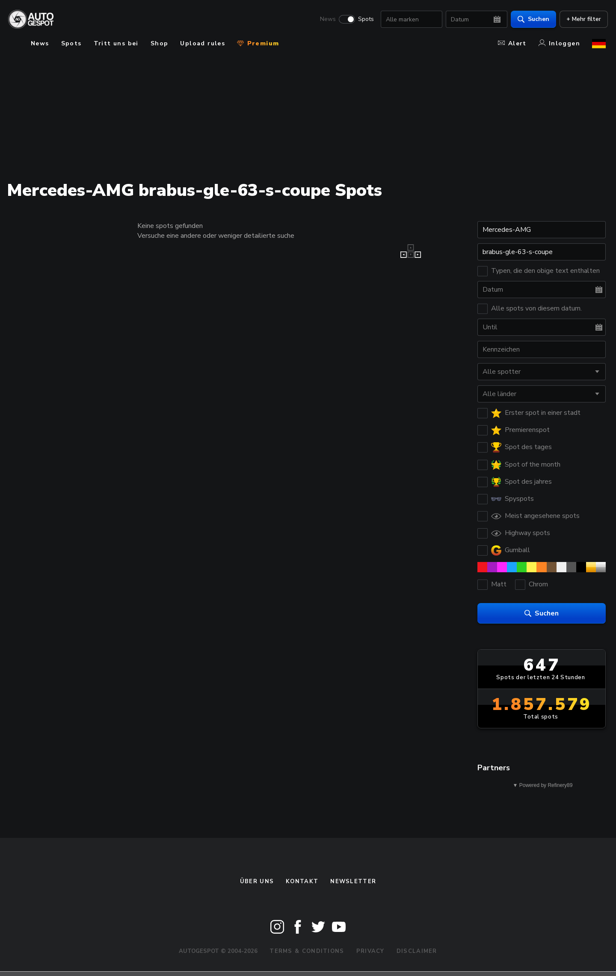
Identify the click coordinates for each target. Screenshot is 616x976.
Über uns (257, 881)
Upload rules (202, 43)
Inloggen (559, 43)
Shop (160, 43)
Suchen (531, 19)
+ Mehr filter (581, 19)
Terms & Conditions (307, 951)
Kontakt (302, 881)
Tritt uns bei (116, 43)
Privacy (370, 951)
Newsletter (353, 881)
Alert (512, 43)
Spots (364, 20)
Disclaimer (417, 951)
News (326, 20)
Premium (258, 43)
